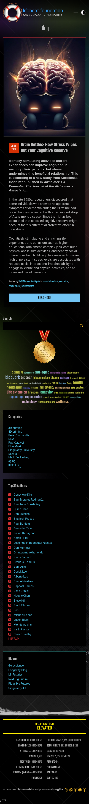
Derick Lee (20, 571)
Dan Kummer (22, 547)
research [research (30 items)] (46, 397)
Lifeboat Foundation (25, 790)
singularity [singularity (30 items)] (58, 397)
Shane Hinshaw (23, 581)
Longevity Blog (17, 670)
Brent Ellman (22, 605)
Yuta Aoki (20, 566)
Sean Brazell (21, 591)
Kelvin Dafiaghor (24, 533)
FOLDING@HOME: (22, 767)
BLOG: (49, 751)
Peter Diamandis (18, 435)
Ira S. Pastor (21, 629)
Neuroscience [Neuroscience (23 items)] (63, 393)
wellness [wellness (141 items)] (62, 402)
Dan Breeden (22, 514)
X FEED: (23, 751)
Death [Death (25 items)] (26, 383)
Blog (44, 29)
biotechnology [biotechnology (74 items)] (41, 378)
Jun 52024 (13, 148)
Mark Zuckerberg (18, 457)
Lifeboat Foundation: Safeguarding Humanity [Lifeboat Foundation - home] (35, 12)
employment (14, 286)
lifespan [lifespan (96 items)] (33, 392)
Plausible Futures (19, 683)
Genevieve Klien (23, 494)
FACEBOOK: (21, 740)
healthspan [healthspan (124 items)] (15, 387)
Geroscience (16, 665)
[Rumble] (84, 790)
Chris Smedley (23, 634)
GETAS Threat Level (44, 727)
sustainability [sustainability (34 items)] (75, 397)
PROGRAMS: (52, 767)
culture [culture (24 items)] (21, 383)
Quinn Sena (21, 509)
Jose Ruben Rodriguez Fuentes (33, 542)
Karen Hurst (21, 538)
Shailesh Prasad (24, 518)
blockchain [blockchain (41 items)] (64, 378)
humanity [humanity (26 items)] (26, 388)
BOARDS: (51, 756)
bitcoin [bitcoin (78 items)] (55, 378)
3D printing (15, 428)
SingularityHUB (17, 688)
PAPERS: (51, 772)
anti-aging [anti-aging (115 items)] (41, 372)
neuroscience (27, 286)
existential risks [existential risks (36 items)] (35, 383)
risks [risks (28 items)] (51, 397)
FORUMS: (35, 778)
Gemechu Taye (23, 528)
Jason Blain (21, 619)
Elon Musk (14, 446)
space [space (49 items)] (66, 397)
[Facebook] (66, 790)
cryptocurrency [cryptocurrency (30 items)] (12, 383)
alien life (13, 464)
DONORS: (33, 756)
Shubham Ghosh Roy (27, 504)
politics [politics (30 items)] (71, 393)
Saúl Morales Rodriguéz (29, 281)
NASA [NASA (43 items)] (56, 393)
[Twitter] (70, 790)
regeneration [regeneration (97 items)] (33, 397)
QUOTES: (50, 778)
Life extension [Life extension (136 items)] (17, 392)
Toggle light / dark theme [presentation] (83, 12)
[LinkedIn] (75, 790)
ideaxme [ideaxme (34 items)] (34, 388)
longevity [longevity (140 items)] (46, 392)
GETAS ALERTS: (53, 745)
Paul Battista (22, 523)
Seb (16, 610)
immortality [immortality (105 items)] (46, 387)
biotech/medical (50, 281)
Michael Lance (23, 615)
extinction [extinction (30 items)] (47, 383)
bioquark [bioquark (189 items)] (12, 377)
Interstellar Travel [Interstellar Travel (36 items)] (62, 388)
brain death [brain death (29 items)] (74, 378)
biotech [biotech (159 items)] (27, 377)
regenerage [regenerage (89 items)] (16, 397)
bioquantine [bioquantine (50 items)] (73, 372)
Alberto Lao (21, 576)
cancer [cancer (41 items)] (82, 378)
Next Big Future (18, 679)
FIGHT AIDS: (25, 762)
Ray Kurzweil (16, 442)
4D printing (15, 431)
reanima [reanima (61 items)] (79, 392)
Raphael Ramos (24, 586)
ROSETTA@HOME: (21, 772)
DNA (11, 439)
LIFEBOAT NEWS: (54, 740)
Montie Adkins (23, 624)
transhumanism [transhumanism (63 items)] (46, 402)
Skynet (12, 453)
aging (11, 461)
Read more (44, 298)
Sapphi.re (59, 790)
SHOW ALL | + (13, 639)
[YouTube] (80, 790)
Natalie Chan (22, 595)
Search (81, 326)
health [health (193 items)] (78, 382)
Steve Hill (19, 600)
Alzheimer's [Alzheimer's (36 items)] (29, 373)
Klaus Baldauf (22, 557)
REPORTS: (51, 762)
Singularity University (21, 450)
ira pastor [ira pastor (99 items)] (77, 388)
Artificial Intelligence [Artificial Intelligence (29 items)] (58, 373)
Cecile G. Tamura (24, 562)
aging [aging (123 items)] (16, 372)
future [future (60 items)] (55, 383)
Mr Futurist (15, 674)
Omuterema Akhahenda (28, 552)
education (63, 281)
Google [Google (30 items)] (69, 383)
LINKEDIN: (22, 745)
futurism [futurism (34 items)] (62, 383)
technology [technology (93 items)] (29, 402)
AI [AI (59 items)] (22, 373)
